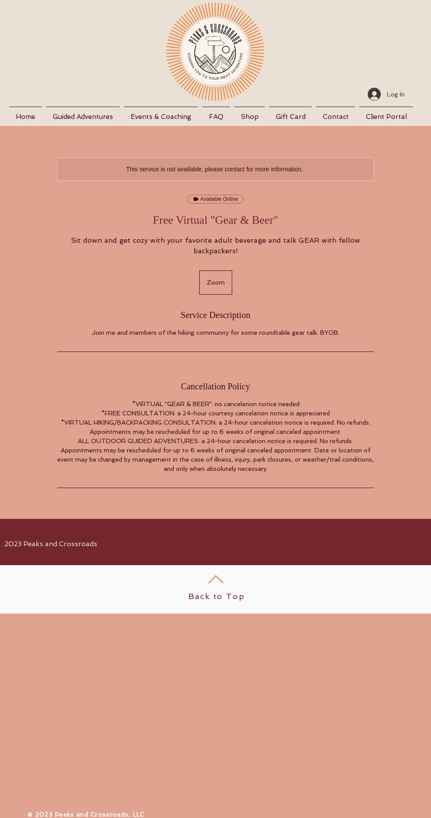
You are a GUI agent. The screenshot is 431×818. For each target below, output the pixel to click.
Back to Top (216, 596)
